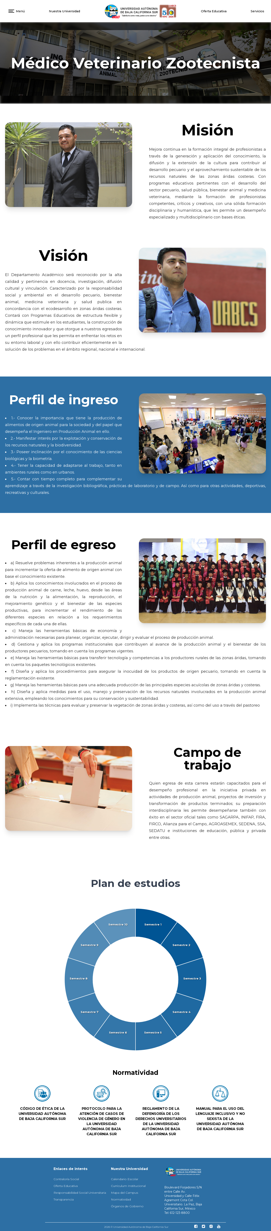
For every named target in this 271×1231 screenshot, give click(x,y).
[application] (135, 979)
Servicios (257, 11)
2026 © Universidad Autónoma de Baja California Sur (136, 1226)
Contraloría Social (66, 1179)
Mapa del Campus (124, 1193)
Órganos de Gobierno (127, 1206)
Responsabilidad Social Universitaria (80, 1193)
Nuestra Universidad (64, 11)
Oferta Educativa (214, 11)
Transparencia (64, 1199)
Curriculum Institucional (128, 1186)
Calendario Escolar (124, 1179)
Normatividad (121, 1199)
